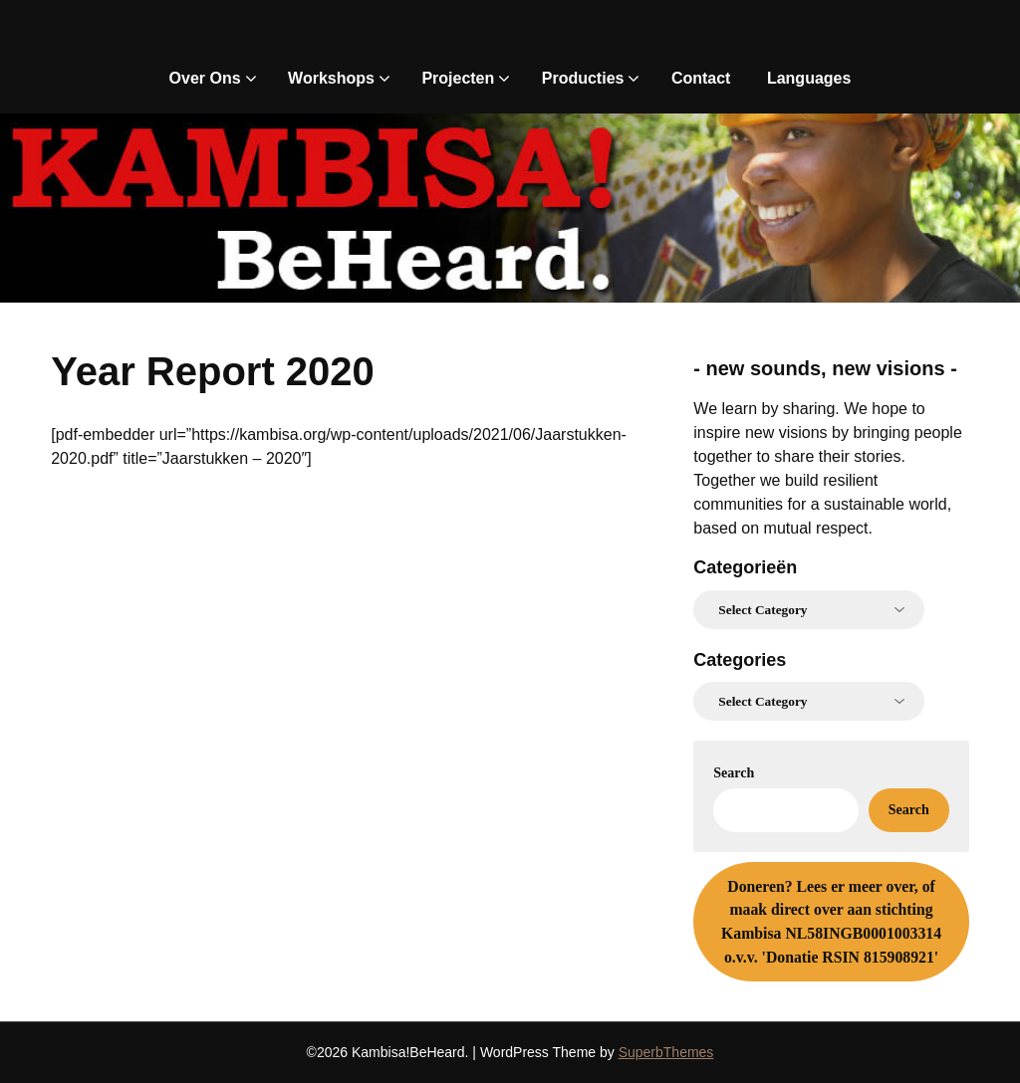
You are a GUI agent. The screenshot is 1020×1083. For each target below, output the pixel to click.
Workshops (331, 78)
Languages (809, 78)
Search (733, 772)
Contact (701, 78)
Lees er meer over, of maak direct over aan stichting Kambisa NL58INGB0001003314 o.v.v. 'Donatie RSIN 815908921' (831, 922)
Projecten (457, 78)
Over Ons (205, 78)
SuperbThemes (666, 1052)
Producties (583, 78)
